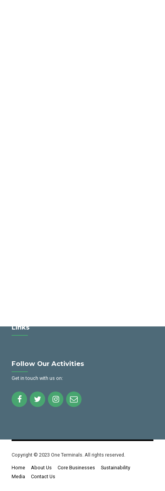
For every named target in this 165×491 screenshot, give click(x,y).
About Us (41, 467)
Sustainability (115, 467)
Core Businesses (76, 467)
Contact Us (43, 476)
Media (18, 476)
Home (18, 467)
